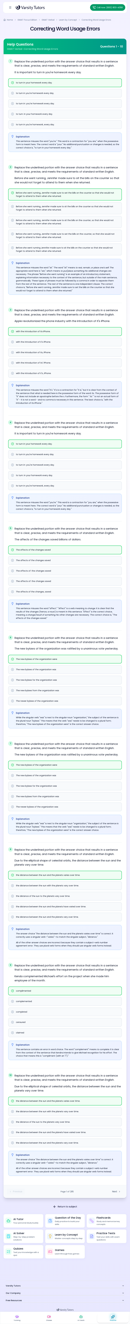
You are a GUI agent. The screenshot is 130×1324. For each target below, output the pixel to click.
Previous (15, 1191)
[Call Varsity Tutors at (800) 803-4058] (107, 7)
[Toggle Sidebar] (10, 7)
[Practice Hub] (113, 1318)
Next (116, 1191)
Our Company (65, 1293)
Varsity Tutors (65, 1285)
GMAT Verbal (48, 19)
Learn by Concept (68, 19)
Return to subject (65, 1206)
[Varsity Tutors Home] (30, 7)
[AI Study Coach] (81, 1318)
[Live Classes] (49, 1318)
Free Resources (65, 1300)
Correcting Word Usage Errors (96, 19)
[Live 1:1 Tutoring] (17, 1318)
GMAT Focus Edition (27, 19)
